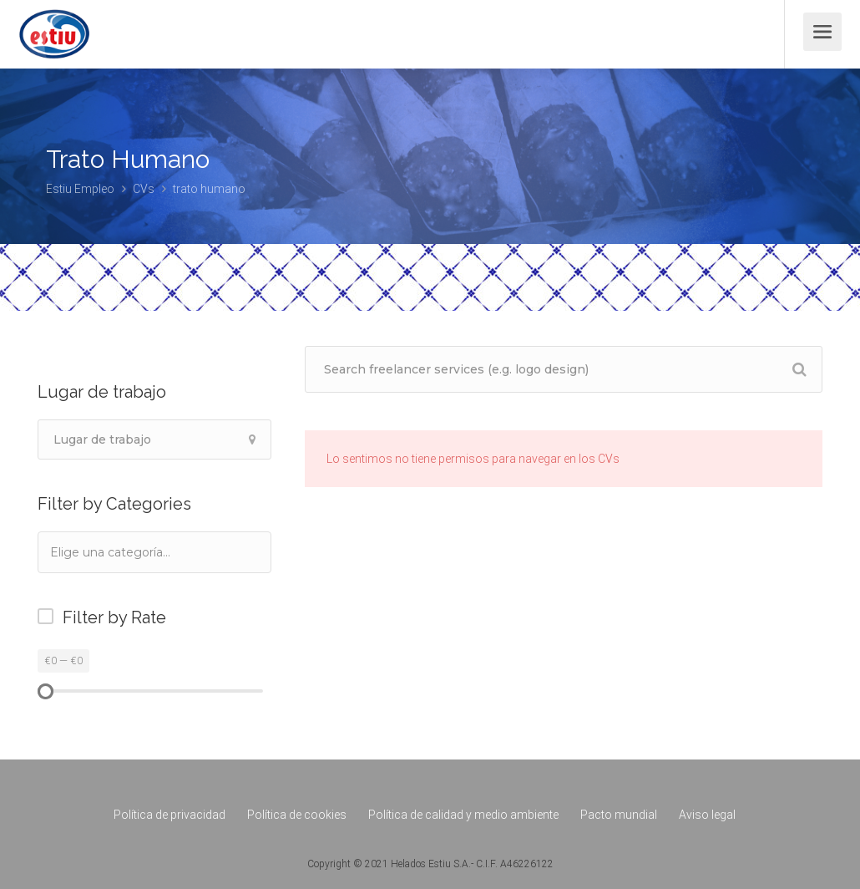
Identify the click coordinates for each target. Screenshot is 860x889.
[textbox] (133, 551)
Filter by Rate (114, 617)
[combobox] (154, 552)
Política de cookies (297, 814)
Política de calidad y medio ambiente (463, 814)
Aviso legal (707, 814)
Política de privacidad (169, 814)
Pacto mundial (618, 814)
